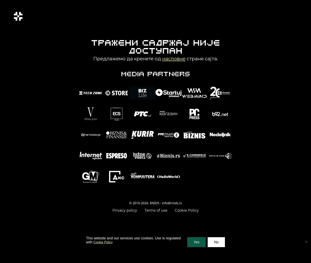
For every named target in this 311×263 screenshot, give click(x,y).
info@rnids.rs (172, 203)
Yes (196, 242)
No (216, 242)
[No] (306, 242)
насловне (173, 59)
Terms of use (155, 210)
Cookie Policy (187, 210)
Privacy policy (124, 210)
